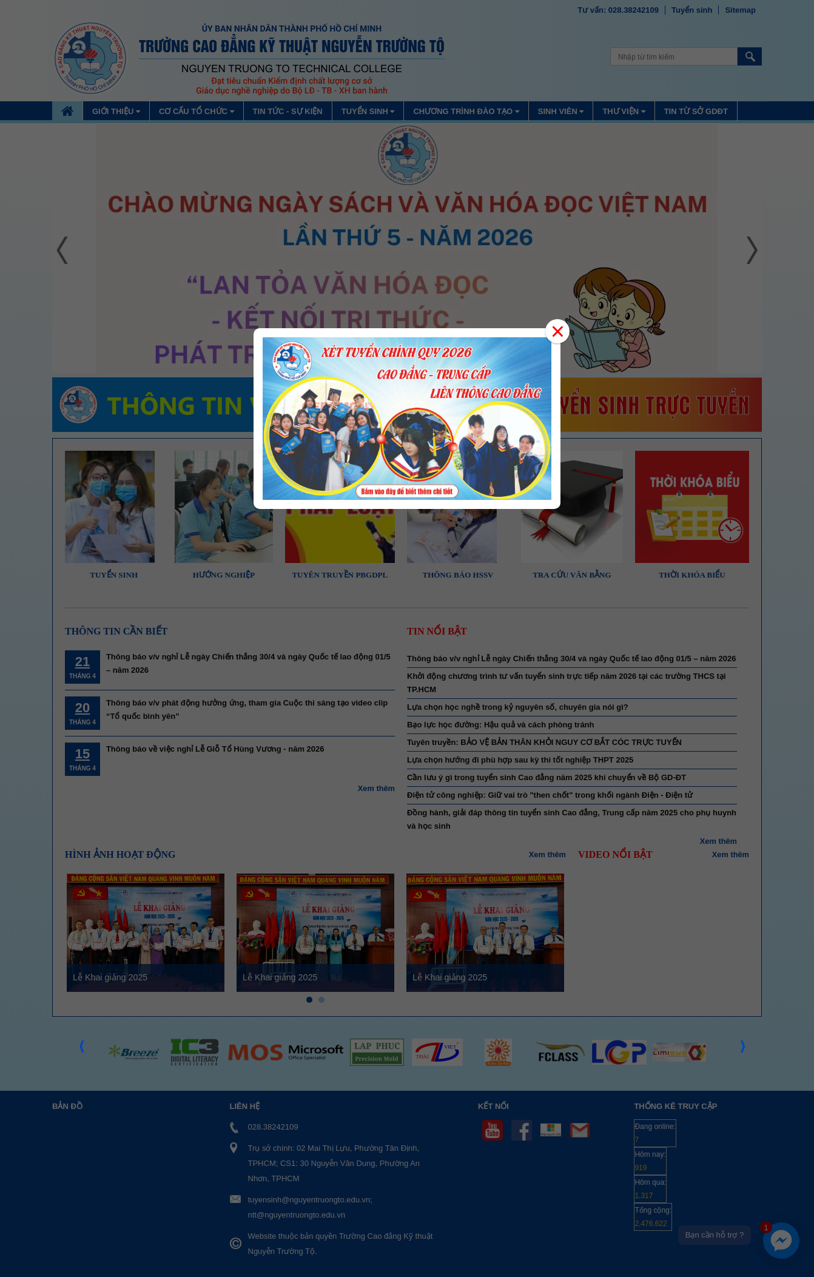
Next (744, 1050)
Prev (82, 1050)
